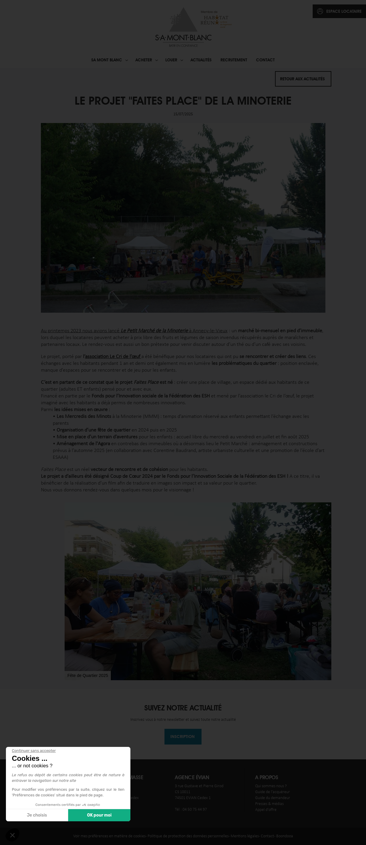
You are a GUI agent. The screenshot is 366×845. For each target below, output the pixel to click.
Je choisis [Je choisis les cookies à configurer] (37, 815)
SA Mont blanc (106, 59)
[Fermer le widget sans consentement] (34, 751)
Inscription (182, 736)
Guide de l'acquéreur (272, 792)
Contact (265, 59)
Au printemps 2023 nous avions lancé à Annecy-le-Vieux (134, 331)
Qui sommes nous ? (271, 786)
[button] (70, 591)
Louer (171, 59)
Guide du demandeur (272, 798)
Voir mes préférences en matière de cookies (109, 836)
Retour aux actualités (302, 78)
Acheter (143, 59)
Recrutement (233, 59)
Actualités (201, 59)
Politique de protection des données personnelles (188, 836)
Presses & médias (269, 804)
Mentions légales (245, 836)
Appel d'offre (266, 810)
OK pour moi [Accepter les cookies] (99, 815)
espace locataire (344, 11)
